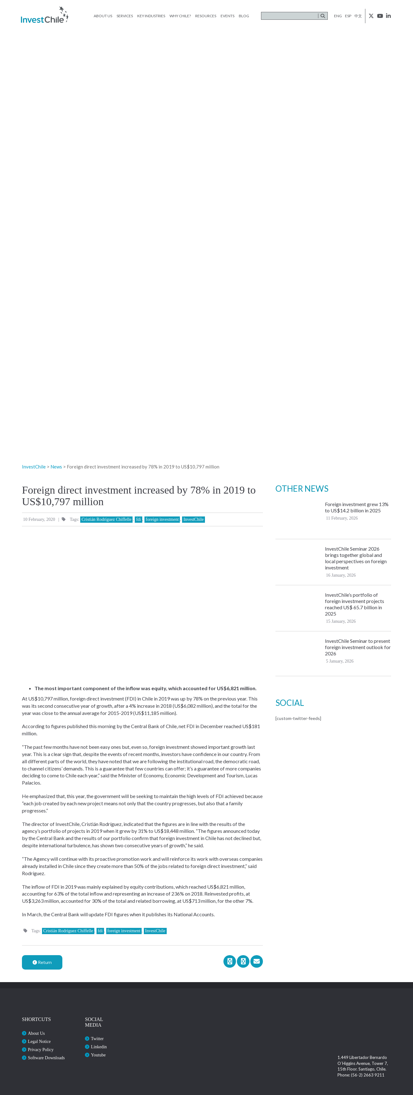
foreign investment (162, 519)
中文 (358, 15)
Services (125, 15)
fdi (138, 519)
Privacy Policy (41, 1049)
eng (338, 15)
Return (42, 962)
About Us (103, 15)
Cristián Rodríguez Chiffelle (106, 519)
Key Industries (151, 15)
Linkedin (99, 1047)
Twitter (97, 1038)
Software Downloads (46, 1057)
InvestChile (193, 519)
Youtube (98, 1055)
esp (348, 15)
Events (227, 15)
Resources (205, 15)
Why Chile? (180, 15)
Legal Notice (39, 1041)
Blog (244, 15)
